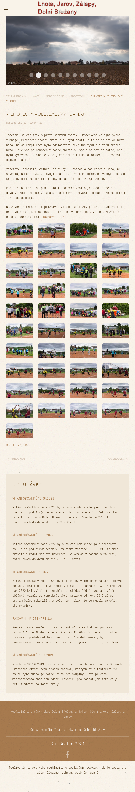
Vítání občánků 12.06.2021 (33, 572)
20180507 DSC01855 (82, 75)
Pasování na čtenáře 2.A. (32, 618)
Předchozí (17, 458)
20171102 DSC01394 (31, 75)
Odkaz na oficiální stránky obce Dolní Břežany (67, 730)
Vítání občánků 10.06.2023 (33, 498)
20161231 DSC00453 (60, 75)
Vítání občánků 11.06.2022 (33, 535)
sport (10, 445)
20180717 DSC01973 (96, 75)
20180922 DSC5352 (89, 75)
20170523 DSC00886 (75, 75)
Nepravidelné (55, 96)
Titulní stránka (16, 96)
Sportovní (78, 96)
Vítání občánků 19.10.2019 (32, 655)
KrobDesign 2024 (67, 743)
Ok (68, 783)
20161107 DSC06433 (104, 75)
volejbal (24, 445)
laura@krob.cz (53, 217)
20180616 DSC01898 (68, 75)
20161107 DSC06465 (38, 75)
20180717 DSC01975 (46, 75)
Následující (117, 458)
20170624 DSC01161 (53, 75)
